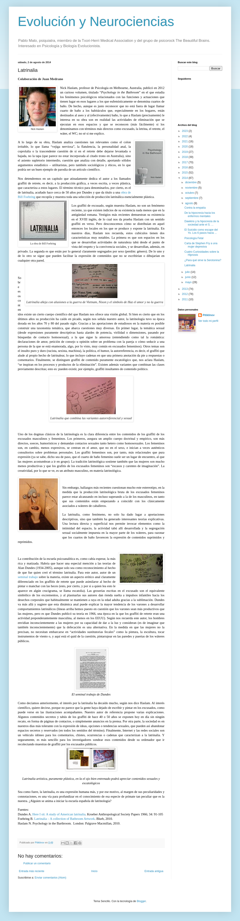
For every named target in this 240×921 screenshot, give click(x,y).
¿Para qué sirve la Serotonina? (202, 260)
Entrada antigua (153, 871)
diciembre (191, 182)
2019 (185, 151)
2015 (185, 172)
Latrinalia (189, 265)
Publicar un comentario (37, 863)
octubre (190, 192)
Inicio (94, 871)
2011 (185, 299)
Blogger (141, 901)
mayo (188, 282)
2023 (185, 131)
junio (188, 277)
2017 (185, 162)
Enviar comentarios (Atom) (50, 877)
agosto (189, 203)
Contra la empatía (195, 207)
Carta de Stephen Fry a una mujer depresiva (200, 245)
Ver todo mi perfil (208, 320)
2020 (185, 146)
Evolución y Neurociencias (96, 21)
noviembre (191, 187)
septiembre (192, 198)
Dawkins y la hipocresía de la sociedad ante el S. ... (201, 223)
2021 (185, 141)
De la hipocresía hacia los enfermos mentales (199, 214)
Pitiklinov (208, 315)
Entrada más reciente (31, 871)
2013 (185, 288)
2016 (185, 167)
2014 (185, 177)
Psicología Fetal (193, 238)
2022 (185, 136)
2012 (185, 294)
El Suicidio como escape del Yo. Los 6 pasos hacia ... (201, 231)
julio (188, 272)
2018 (185, 157)
